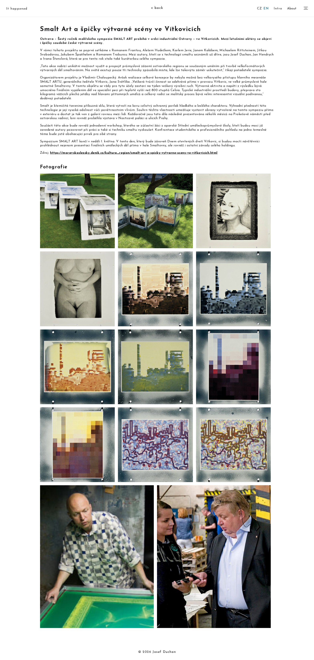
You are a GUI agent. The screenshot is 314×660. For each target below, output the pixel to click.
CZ (259, 8)
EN (266, 8)
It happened (16, 8)
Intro (278, 8)
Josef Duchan (164, 652)
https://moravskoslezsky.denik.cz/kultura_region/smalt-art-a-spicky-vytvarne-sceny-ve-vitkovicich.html (133, 153)
